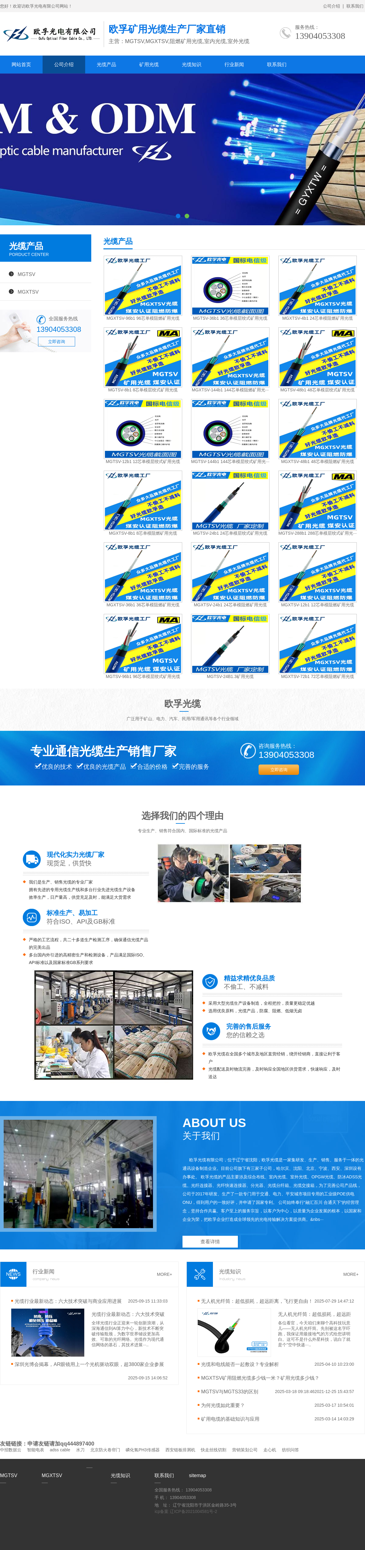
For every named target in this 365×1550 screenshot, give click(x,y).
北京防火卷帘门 (105, 1449)
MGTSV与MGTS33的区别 (229, 1391)
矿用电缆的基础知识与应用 (230, 1419)
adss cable (60, 1449)
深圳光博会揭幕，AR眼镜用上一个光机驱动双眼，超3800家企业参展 (89, 1364)
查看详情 (210, 1241)
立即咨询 (56, 341)
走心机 (269, 1449)
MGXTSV (28, 292)
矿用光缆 (149, 64)
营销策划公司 (245, 1449)
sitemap (197, 1475)
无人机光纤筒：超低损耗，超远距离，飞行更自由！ (257, 1301)
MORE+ (164, 1274)
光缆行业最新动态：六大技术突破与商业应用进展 (68, 1301)
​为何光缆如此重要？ (223, 1405)
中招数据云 (10, 1449)
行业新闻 (234, 64)
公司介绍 (331, 6)
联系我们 (354, 6)
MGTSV (26, 274)
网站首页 (21, 64)
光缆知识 (191, 64)
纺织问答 (290, 1449)
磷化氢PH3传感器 (142, 1449)
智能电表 (35, 1449)
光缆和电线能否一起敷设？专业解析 (240, 1364)
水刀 (80, 1449)
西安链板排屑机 (180, 1449)
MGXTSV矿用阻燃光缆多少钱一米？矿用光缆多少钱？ (260, 1378)
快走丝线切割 (213, 1449)
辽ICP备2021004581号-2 (193, 1511)
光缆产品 (106, 64)
